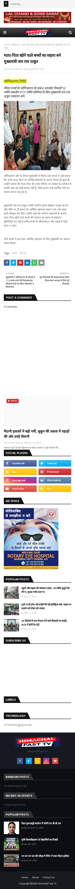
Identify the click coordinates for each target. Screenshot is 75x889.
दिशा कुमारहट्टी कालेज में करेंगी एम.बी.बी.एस (41, 823)
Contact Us (48, 877)
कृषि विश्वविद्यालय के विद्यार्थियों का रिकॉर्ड (39, 839)
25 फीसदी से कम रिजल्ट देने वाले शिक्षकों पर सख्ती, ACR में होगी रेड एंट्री (44, 622)
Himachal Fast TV (47, 883)
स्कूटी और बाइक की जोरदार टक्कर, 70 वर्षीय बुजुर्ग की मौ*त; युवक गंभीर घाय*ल (45, 590)
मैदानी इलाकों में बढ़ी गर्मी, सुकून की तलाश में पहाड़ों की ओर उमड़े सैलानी (36, 434)
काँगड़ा (14, 253)
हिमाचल (15, 44)
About (35, 877)
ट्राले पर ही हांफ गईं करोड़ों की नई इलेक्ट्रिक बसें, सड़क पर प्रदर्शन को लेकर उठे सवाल (46, 606)
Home (7, 44)
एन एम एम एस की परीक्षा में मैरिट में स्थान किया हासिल (45, 856)
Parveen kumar (14, 69)
